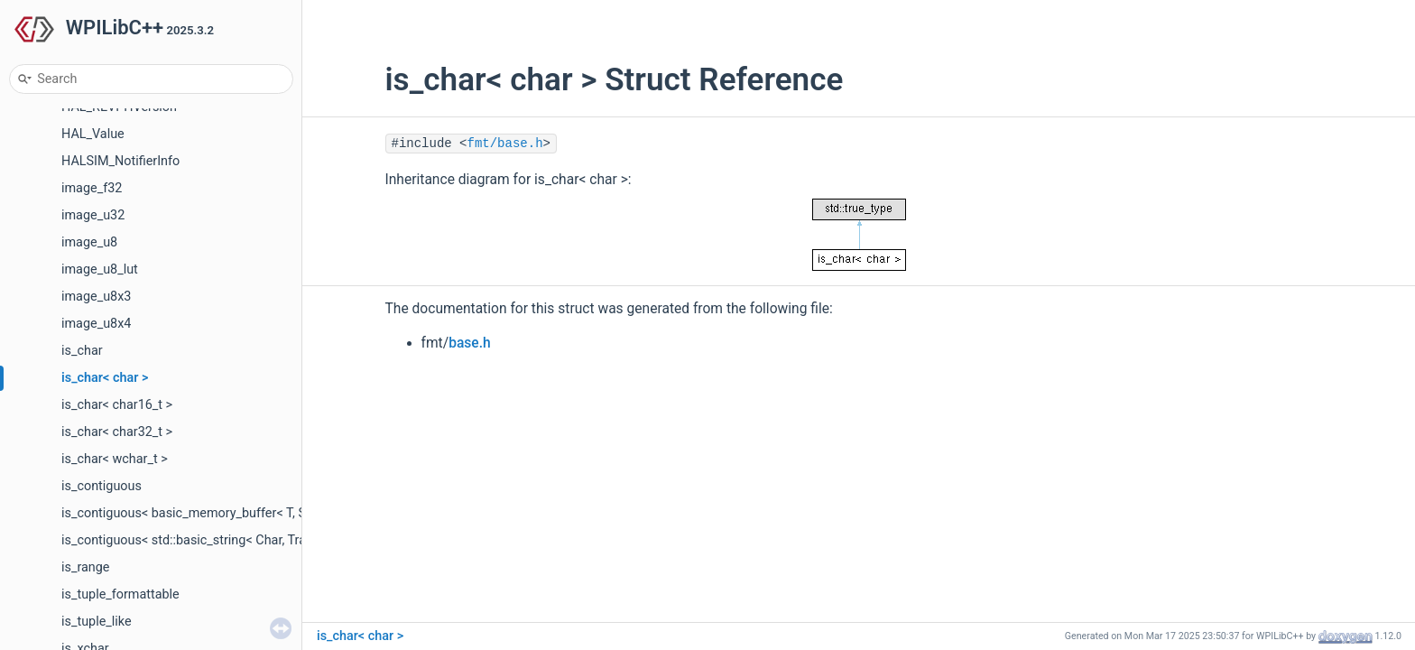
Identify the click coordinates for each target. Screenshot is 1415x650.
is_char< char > (104, 377)
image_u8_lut (99, 269)
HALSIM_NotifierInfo (120, 161)
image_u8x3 (96, 296)
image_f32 (91, 188)
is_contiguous (101, 486)
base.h (470, 343)
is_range (85, 567)
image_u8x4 (96, 323)
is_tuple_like (96, 621)
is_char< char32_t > (116, 432)
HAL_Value (93, 134)
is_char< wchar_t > (114, 459)
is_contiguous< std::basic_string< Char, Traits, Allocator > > (229, 540)
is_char (82, 350)
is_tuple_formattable (120, 594)
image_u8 (89, 242)
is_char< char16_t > (116, 405)
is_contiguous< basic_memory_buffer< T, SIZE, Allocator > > (231, 513)
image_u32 (93, 215)
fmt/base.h (505, 143)
